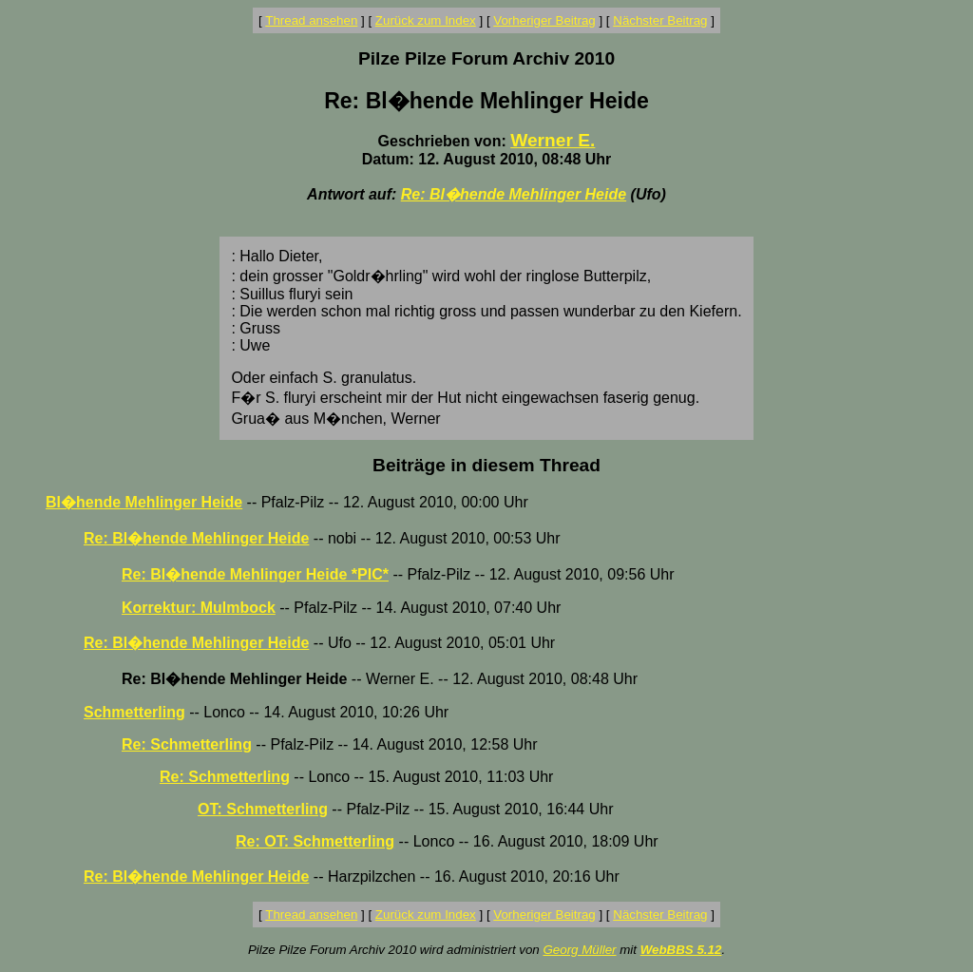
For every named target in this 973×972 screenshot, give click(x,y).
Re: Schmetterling (187, 744)
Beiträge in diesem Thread (486, 465)
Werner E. (552, 140)
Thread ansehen (311, 20)
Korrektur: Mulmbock (199, 608)
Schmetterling (134, 712)
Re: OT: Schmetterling (315, 841)
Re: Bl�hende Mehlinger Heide (513, 194)
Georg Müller (579, 950)
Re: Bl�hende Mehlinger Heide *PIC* (255, 574)
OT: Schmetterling (263, 809)
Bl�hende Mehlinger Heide (144, 502)
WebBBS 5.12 (681, 950)
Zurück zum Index (425, 20)
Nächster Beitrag (660, 20)
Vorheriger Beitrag (544, 20)
